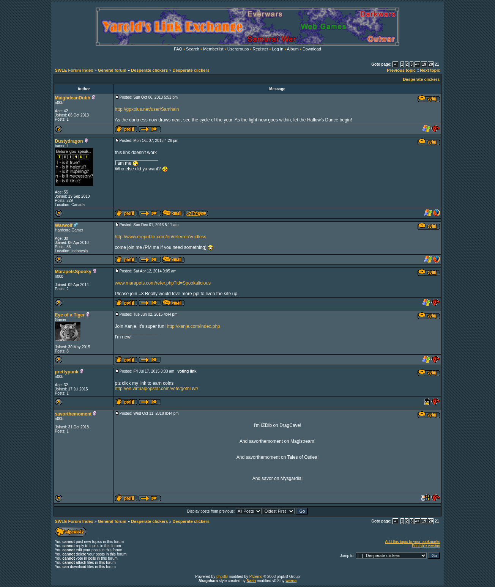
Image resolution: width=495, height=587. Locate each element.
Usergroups (238, 49)
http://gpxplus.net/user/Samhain (147, 109)
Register (260, 49)
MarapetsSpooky (73, 271)
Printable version (426, 546)
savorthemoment (73, 414)
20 (431, 64)
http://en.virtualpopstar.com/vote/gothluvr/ (156, 388)
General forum (112, 70)
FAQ (178, 49)
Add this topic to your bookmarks (412, 542)
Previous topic (401, 70)
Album (293, 49)
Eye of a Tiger (70, 315)
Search (192, 49)
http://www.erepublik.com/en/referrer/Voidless (161, 236)
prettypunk (67, 372)
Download (312, 49)
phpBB (222, 576)
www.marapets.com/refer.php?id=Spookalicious (163, 283)
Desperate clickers (149, 70)
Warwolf (64, 225)
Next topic (430, 70)
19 (424, 64)
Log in (277, 49)
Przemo (255, 576)
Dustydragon (69, 141)
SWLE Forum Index (74, 70)
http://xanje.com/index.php (193, 326)
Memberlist (213, 49)
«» (417, 64)
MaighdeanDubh (72, 98)
